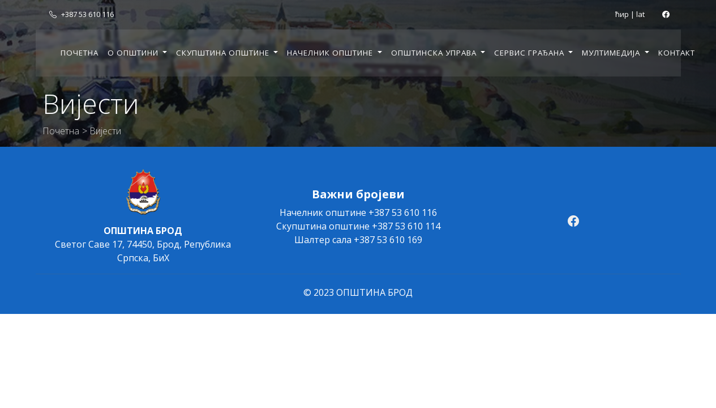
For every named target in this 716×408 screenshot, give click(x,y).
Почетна (79, 53)
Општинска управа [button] (435, 53)
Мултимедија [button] (612, 53)
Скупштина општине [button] (224, 53)
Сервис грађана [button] (530, 53)
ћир (622, 14)
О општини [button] (134, 53)
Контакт (676, 53)
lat (640, 14)
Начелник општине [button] (331, 53)
